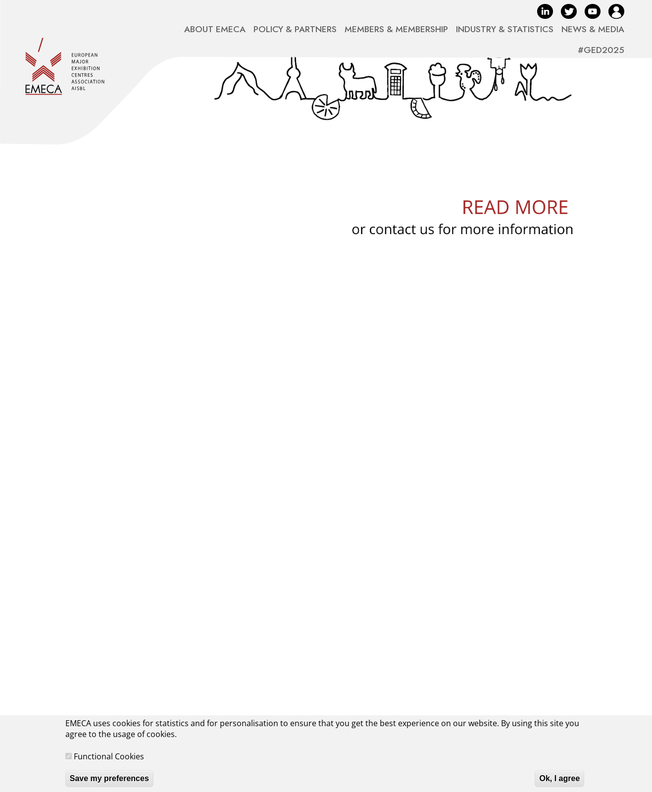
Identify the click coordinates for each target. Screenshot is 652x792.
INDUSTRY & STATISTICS (504, 29)
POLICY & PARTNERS (295, 29)
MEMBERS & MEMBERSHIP (396, 29)
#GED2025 (601, 50)
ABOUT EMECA (215, 29)
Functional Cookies (109, 761)
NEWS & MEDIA (592, 29)
